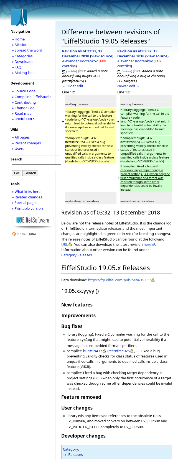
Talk (103, 60)
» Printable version (27, 208)
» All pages (21, 137)
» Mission (19, 44)
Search (16, 159)
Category (70, 446)
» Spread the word (27, 50)
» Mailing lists (23, 72)
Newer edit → (128, 85)
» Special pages (24, 202)
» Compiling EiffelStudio (32, 96)
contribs (69, 65)
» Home (18, 39)
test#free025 (119, 350)
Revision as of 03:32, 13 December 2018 (137, 53)
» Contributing (24, 102)
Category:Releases (76, 254)
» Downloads (22, 61)
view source (101, 55)
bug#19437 (92, 350)
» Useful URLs (23, 118)
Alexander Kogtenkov (80, 60)
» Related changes (27, 197)
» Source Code (23, 90)
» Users (18, 148)
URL (64, 244)
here (147, 244)
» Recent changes (26, 142)
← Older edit (72, 85)
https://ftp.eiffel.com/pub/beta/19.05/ (119, 279)
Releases (75, 452)
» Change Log (23, 107)
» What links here (26, 191)
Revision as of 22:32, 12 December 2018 (82, 53)
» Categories (22, 55)
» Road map (22, 113)
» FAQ (16, 67)
